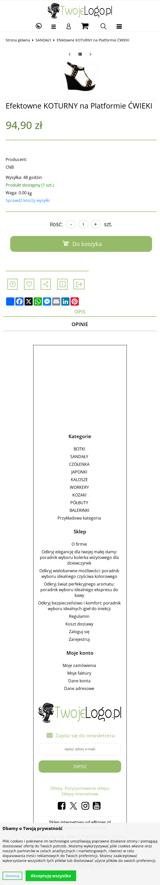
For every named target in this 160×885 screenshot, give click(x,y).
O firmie (79, 544)
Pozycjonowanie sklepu (87, 788)
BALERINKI (79, 510)
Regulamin (79, 616)
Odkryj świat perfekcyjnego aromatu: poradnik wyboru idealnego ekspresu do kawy (79, 589)
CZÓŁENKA (79, 464)
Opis (79, 311)
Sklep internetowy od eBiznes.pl (80, 822)
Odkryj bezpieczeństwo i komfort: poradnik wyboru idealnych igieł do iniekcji (79, 605)
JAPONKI (79, 472)
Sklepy (56, 788)
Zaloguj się (79, 631)
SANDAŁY (43, 40)
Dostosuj (12, 875)
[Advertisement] (80, 384)
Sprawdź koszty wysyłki (28, 200)
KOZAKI (79, 495)
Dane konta (79, 681)
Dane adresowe (79, 688)
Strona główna (18, 40)
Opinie (80, 324)
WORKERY (79, 487)
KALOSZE (79, 479)
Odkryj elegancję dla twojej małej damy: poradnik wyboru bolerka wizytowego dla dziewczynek (79, 557)
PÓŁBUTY (79, 502)
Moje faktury (79, 673)
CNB (10, 167)
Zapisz (79, 766)
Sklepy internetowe (80, 794)
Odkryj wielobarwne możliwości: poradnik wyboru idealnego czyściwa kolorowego (79, 573)
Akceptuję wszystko (51, 876)
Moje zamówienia (79, 665)
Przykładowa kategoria (79, 518)
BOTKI (79, 449)
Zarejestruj (79, 639)
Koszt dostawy (79, 624)
